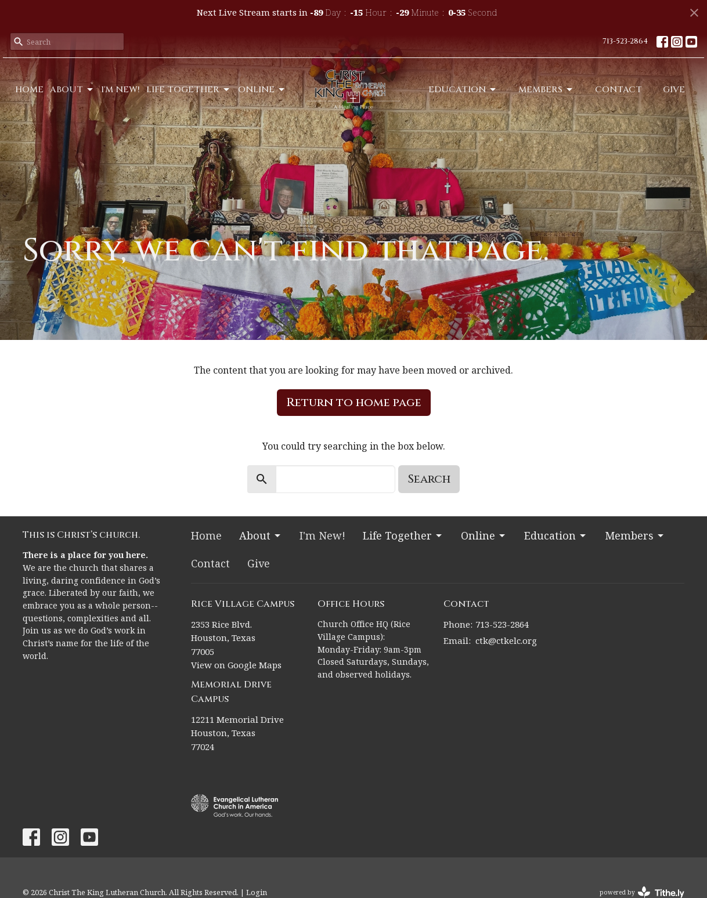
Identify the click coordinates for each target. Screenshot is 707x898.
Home (29, 90)
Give (674, 90)
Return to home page (353, 402)
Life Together (188, 90)
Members (546, 90)
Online (262, 90)
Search (428, 479)
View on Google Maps (236, 665)
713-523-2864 (625, 41)
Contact (618, 90)
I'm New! (120, 90)
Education (462, 90)
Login (256, 892)
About (72, 90)
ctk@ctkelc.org (506, 640)
